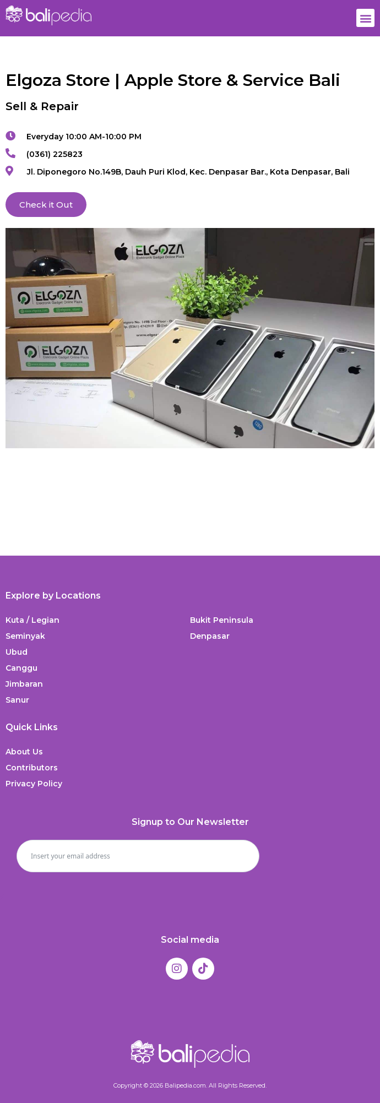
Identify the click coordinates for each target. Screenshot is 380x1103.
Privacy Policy (34, 784)
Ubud (17, 652)
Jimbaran (24, 684)
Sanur (17, 700)
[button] (365, 18)
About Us (24, 752)
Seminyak (25, 636)
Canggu (21, 668)
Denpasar (210, 636)
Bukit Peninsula (221, 620)
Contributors (32, 768)
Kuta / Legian (32, 620)
